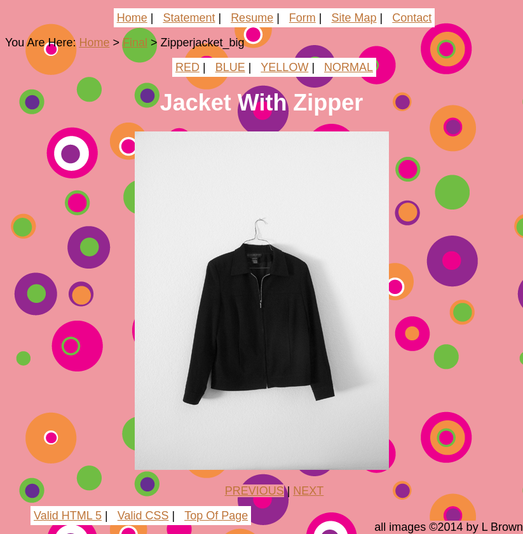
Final (135, 42)
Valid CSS (143, 515)
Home (132, 17)
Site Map (354, 17)
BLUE (230, 67)
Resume (252, 17)
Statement (189, 17)
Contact (411, 17)
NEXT (308, 490)
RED (187, 67)
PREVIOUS (254, 490)
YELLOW (284, 67)
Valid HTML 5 (68, 515)
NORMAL (348, 67)
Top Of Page (216, 515)
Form (302, 17)
